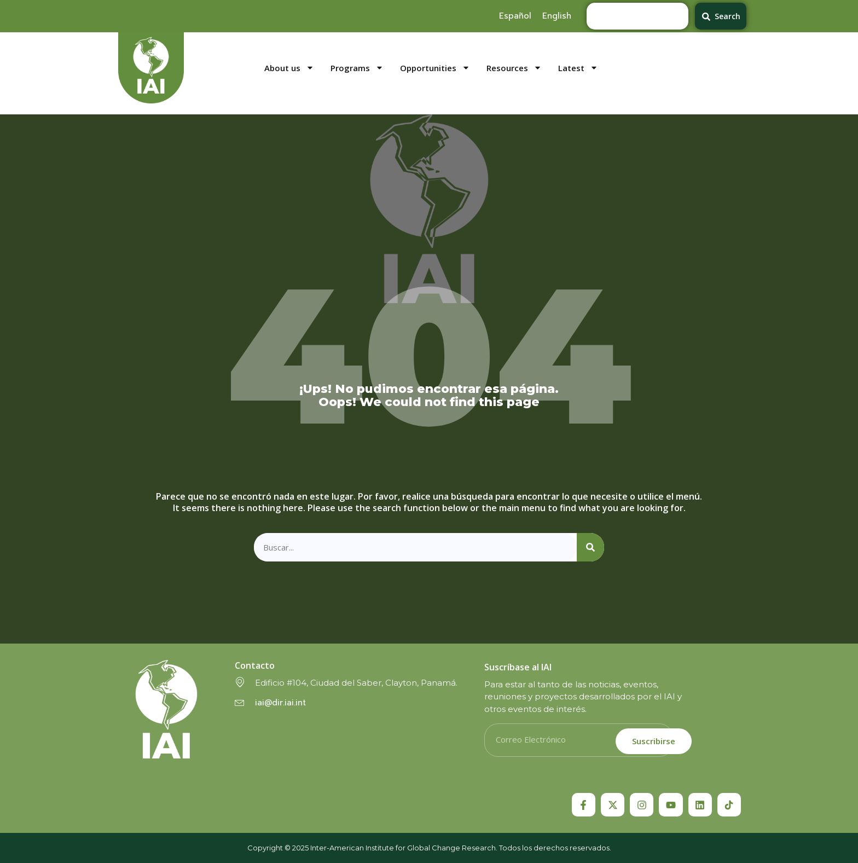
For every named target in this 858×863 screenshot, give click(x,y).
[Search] (590, 547)
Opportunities (435, 68)
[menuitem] (515, 16)
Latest (578, 68)
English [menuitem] (556, 16)
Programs (357, 68)
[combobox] (637, 16)
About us (289, 68)
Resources (514, 68)
